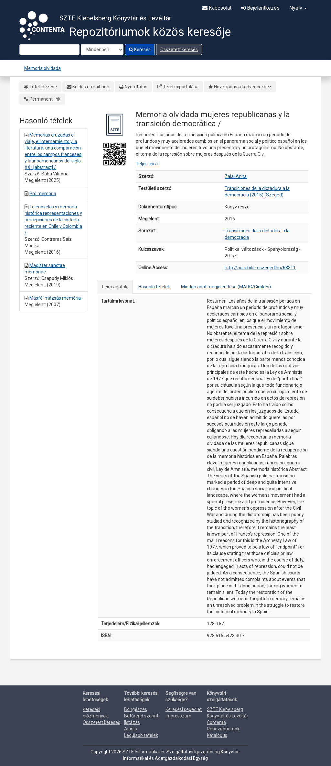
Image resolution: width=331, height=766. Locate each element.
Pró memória (42, 193)
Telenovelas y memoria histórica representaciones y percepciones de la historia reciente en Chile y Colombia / (53, 219)
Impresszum (178, 715)
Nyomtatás (136, 86)
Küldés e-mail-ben (90, 86)
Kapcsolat (216, 8)
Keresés (140, 49)
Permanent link (44, 99)
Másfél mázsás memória (55, 298)
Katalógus (217, 735)
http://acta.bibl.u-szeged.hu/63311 (260, 267)
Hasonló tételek (154, 286)
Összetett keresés (179, 49)
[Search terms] (49, 49)
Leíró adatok (114, 286)
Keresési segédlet (184, 709)
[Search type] (102, 49)
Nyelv (298, 8)
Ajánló (130, 728)
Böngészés (135, 709)
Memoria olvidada (42, 68)
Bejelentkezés (260, 8)
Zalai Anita (236, 176)
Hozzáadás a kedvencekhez (243, 86)
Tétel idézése (43, 86)
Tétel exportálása (180, 86)
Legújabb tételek (141, 735)
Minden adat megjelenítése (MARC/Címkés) (226, 286)
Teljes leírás (148, 163)
